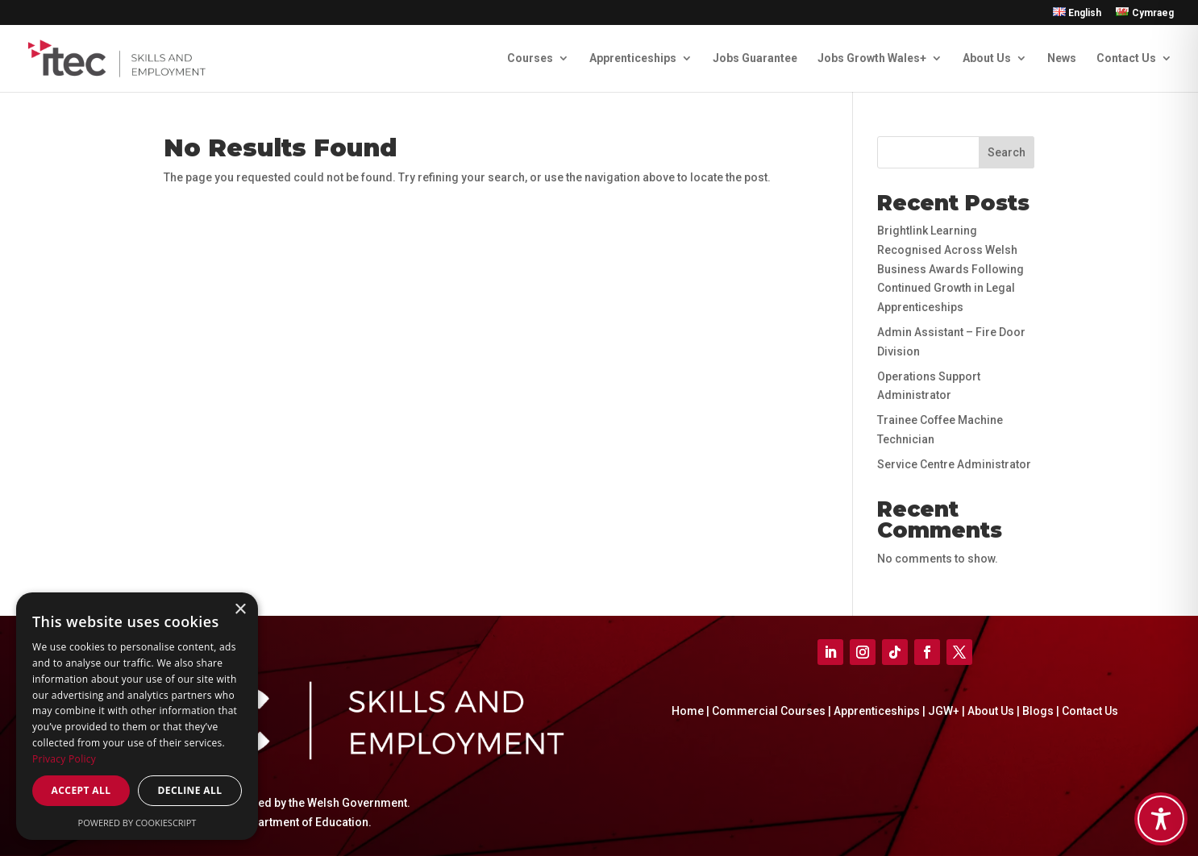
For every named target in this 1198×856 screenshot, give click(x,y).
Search (1006, 152)
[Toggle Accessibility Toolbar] (1161, 819)
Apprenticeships (632, 58)
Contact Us (1126, 58)
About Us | (994, 710)
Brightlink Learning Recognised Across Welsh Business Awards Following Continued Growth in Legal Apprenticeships (950, 269)
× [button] (240, 610)
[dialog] (137, 716)
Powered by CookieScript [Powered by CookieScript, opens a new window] (137, 823)
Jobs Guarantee (755, 58)
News (1061, 58)
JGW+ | (947, 710)
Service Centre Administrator (954, 464)
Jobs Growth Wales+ (871, 58)
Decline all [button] (190, 790)
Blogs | (1042, 710)
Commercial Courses (769, 710)
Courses (530, 58)
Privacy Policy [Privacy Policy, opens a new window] (64, 759)
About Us (987, 58)
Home (688, 710)
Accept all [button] (81, 790)
